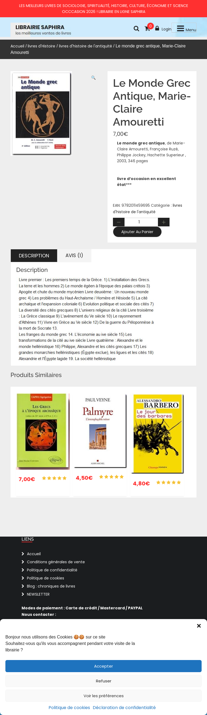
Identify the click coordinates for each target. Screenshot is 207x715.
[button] (199, 625)
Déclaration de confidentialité (124, 707)
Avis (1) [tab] (74, 255)
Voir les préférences (104, 696)
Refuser (103, 681)
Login (163, 28)
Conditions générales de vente (56, 562)
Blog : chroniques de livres (51, 586)
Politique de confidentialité (52, 570)
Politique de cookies (69, 707)
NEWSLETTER (38, 594)
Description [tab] (34, 255)
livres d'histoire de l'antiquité (85, 46)
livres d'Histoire (41, 46)
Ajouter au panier (137, 231)
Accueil (17, 46)
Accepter (103, 666)
